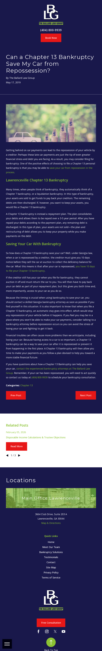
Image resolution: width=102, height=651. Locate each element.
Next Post (85, 395)
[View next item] (19, 455)
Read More (17, 446)
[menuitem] (51, 542)
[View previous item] (7, 455)
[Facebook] (38, 631)
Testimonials (51, 557)
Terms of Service (51, 577)
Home (51, 542)
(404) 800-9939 (51, 30)
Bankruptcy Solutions (51, 552)
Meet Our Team (51, 547)
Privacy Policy (51, 572)
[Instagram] (47, 631)
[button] (7, 644)
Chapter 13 (26, 385)
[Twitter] (55, 631)
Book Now (51, 37)
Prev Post (16, 395)
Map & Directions (51, 523)
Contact (51, 562)
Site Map (51, 567)
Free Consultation (51, 622)
